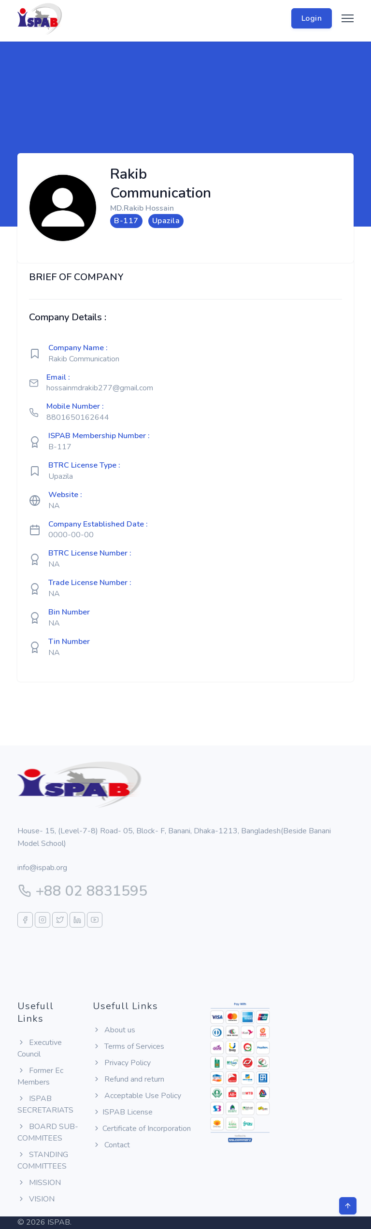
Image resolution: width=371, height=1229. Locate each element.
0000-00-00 (71, 534)
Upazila (60, 476)
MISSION (39, 1182)
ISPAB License (123, 1112)
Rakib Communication (83, 359)
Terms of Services (128, 1046)
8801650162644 (77, 417)
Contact (111, 1145)
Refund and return (128, 1079)
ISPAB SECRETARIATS (45, 1104)
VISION (36, 1199)
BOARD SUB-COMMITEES (47, 1132)
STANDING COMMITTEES (42, 1160)
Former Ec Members (40, 1076)
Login (311, 18)
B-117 (59, 447)
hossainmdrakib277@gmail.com (99, 388)
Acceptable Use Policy (137, 1095)
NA (54, 505)
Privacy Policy (122, 1063)
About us (114, 1030)
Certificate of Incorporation (142, 1128)
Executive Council (39, 1048)
